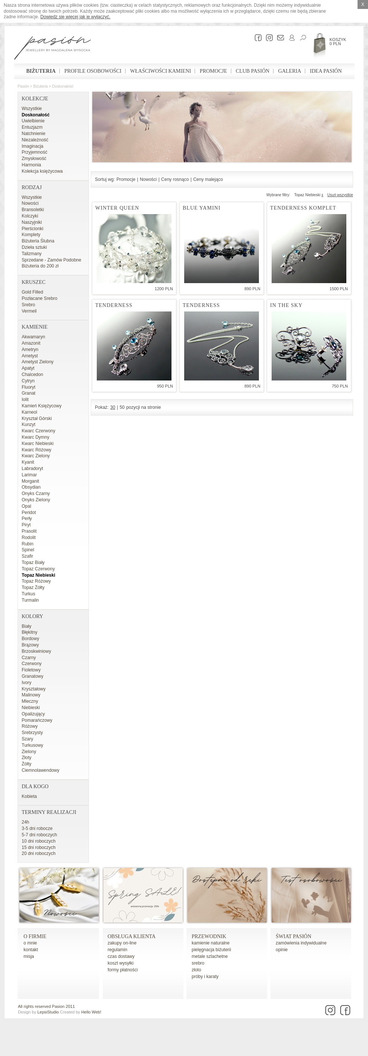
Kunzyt (28, 424)
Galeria (289, 71)
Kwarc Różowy (36, 449)
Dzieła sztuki (34, 247)
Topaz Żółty (33, 587)
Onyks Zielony (36, 499)
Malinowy (31, 695)
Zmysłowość (34, 158)
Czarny (29, 657)
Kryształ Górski (37, 418)
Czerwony (31, 663)
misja (29, 956)
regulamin (117, 949)
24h (25, 822)
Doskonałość (62, 86)
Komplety (31, 234)
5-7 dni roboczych (39, 834)
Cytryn (28, 380)
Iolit (25, 399)
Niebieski (31, 707)
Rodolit (28, 537)
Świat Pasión (293, 936)
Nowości (30, 203)
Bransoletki (33, 209)
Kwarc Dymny (35, 437)
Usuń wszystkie (340, 195)
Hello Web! (91, 1012)
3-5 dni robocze (37, 828)
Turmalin (30, 600)
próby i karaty (205, 976)
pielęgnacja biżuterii (211, 949)
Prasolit (29, 531)
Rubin (27, 543)
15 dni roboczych (39, 847)
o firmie (35, 936)
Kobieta (29, 796)
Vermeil (29, 311)
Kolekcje (35, 98)
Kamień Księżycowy (42, 405)
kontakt (31, 949)
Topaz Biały (33, 562)
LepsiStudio (48, 1012)
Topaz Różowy (36, 581)
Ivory (26, 682)
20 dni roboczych (39, 853)
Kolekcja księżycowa (42, 171)
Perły (27, 518)
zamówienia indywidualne (301, 943)
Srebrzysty (32, 732)
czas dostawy (121, 956)
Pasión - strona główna (52, 49)
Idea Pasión (325, 71)
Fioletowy (31, 670)
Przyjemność (34, 152)
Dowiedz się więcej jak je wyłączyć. (75, 16)
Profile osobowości (92, 71)
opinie (282, 949)
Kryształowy (34, 689)
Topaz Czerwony (38, 568)
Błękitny (29, 632)
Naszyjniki (32, 222)
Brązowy (30, 645)
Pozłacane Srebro (39, 298)
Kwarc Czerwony (38, 430)
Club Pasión (252, 71)
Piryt (26, 524)
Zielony (29, 751)
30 (112, 407)
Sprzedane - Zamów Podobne (51, 260)
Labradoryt (32, 468)
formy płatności (123, 969)
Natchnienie (33, 133)
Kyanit (28, 462)
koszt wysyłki (120, 963)
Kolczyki (30, 216)
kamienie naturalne (210, 943)
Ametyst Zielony (37, 361)
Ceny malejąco (208, 179)
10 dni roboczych (39, 841)
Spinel (28, 549)
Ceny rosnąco (175, 179)
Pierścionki (32, 228)
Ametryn (30, 349)
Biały (26, 626)
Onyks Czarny (36, 493)
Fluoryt (28, 387)
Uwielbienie (33, 120)
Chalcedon (32, 374)
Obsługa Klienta (131, 936)
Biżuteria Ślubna (38, 241)
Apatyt (28, 368)
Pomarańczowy (37, 720)
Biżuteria (41, 71)
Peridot (29, 512)
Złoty (26, 757)
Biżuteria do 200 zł (40, 266)
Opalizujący (33, 714)
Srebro (28, 304)
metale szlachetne (210, 956)
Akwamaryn (33, 336)
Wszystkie (32, 108)
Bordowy (30, 638)
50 (122, 407)
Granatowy (32, 676)
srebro (198, 963)
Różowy (30, 726)
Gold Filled (32, 292)
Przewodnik (209, 936)
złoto (196, 969)
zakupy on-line (122, 943)
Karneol (29, 412)
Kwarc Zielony (36, 455)
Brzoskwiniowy (36, 651)
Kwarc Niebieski (37, 443)
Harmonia (31, 164)
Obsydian (31, 487)
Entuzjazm (32, 127)
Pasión (23, 86)
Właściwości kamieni (160, 71)
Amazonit (31, 343)
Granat (28, 393)
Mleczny (30, 701)
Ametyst (30, 355)
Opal (26, 506)
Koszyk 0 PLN (338, 41)
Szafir (27, 556)
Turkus (28, 593)
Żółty (26, 764)
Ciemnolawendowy (40, 770)
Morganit (30, 481)
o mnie (30, 943)
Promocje (213, 71)
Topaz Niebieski (38, 575)
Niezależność (35, 139)
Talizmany (31, 253)
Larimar (29, 474)
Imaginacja (32, 146)
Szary (27, 739)
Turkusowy (32, 745)
